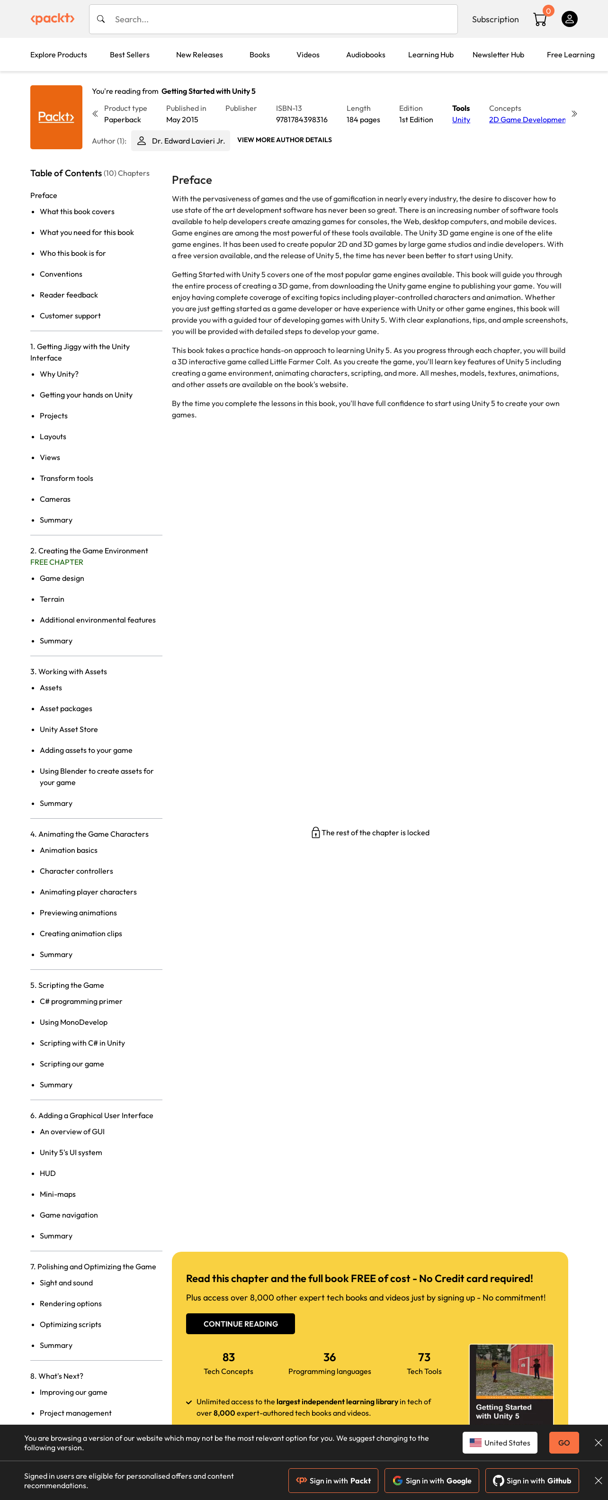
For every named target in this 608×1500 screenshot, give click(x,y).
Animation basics (69, 850)
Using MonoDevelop (73, 1022)
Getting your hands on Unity (86, 394)
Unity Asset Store (69, 729)
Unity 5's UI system (71, 1152)
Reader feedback (69, 294)
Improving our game (73, 1392)
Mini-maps (58, 1194)
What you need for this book (87, 232)
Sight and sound (66, 1282)
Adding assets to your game (86, 750)
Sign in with (333, 1480)
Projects (54, 415)
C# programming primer (81, 1001)
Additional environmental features (98, 619)
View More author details (284, 140)
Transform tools (66, 478)
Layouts (53, 436)
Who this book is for (73, 253)
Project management (76, 1413)
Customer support (70, 315)
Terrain (52, 599)
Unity (461, 119)
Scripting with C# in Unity (82, 1043)
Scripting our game (72, 1063)
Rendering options (71, 1303)
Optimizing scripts (70, 1324)
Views (50, 457)
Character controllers (76, 871)
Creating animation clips (81, 933)
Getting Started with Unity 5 (208, 91)
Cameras (55, 499)
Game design (62, 578)
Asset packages (66, 708)
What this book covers (77, 211)
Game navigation (69, 1215)
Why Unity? (59, 374)
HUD (48, 1173)
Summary (56, 519)
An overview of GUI (72, 1131)
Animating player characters (88, 891)
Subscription (495, 19)
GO (564, 1442)
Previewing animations (78, 912)
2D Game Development (529, 119)
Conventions (61, 274)
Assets (51, 687)
